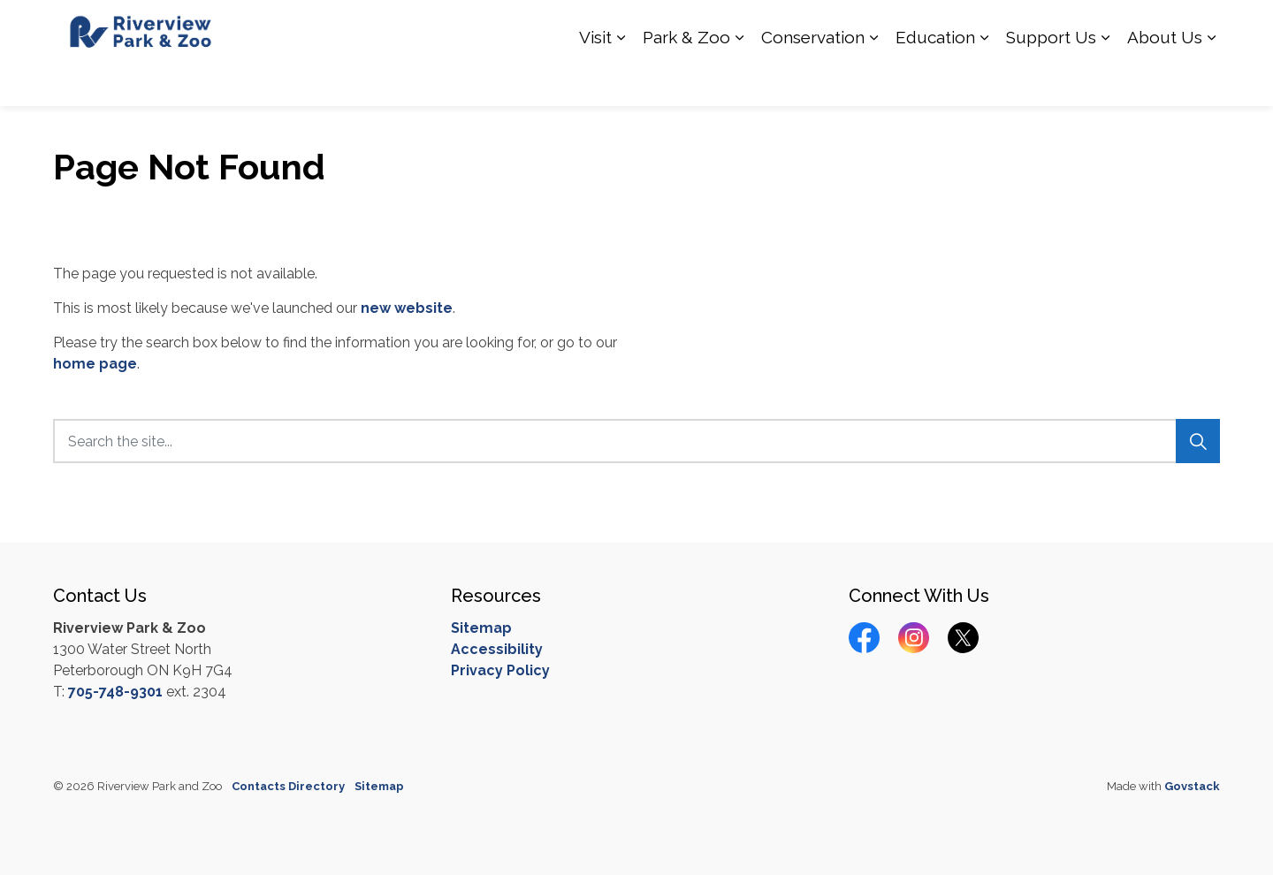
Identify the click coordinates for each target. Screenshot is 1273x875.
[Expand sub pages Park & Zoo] (739, 79)
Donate (1149, 26)
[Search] (1198, 441)
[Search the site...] (636, 441)
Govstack (1192, 786)
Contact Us (1011, 26)
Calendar (1085, 26)
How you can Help (781, 26)
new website (407, 308)
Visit (595, 79)
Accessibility (497, 649)
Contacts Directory (288, 786)
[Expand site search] (1202, 26)
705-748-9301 (115, 691)
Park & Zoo (686, 79)
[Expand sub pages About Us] (1211, 79)
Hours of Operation (907, 26)
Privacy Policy (500, 670)
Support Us (1051, 79)
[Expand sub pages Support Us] (1105, 79)
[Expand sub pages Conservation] (873, 79)
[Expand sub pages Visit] (620, 79)
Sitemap (481, 628)
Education (935, 79)
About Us (1164, 79)
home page (95, 363)
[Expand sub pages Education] (984, 79)
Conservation (813, 79)
